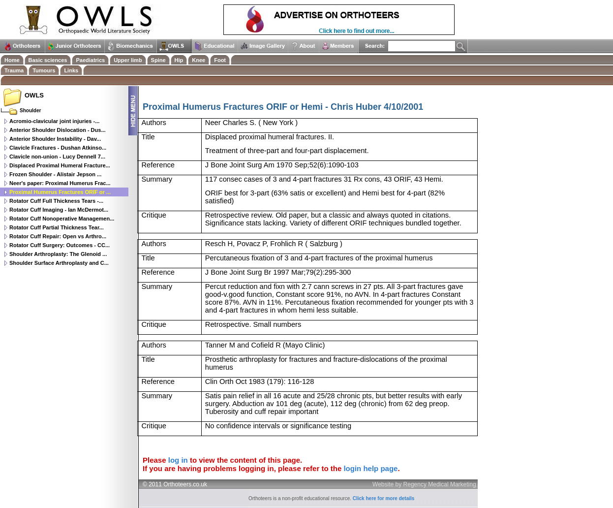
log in (178, 460)
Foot (220, 60)
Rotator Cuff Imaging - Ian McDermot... (58, 210)
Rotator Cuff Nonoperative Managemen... (61, 219)
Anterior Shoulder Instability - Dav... (55, 139)
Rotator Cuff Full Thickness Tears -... (56, 201)
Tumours (43, 70)
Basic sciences (48, 60)
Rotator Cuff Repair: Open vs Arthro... (57, 236)
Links (71, 70)
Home (12, 60)
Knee (198, 60)
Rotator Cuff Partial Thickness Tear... (56, 227)
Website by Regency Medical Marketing (424, 484)
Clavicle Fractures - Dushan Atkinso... (57, 148)
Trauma (14, 70)
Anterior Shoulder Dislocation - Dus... (57, 130)
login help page (370, 468)
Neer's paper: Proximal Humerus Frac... (60, 183)
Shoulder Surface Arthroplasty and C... (59, 263)
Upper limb (128, 60)
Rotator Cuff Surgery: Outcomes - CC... (59, 245)
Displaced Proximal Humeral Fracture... (59, 165)
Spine (158, 60)
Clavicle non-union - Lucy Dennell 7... (57, 156)
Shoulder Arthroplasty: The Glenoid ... (58, 254)
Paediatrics (90, 60)
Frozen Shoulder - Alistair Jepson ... (55, 174)
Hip (179, 60)
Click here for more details (384, 498)
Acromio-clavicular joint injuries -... (54, 121)
